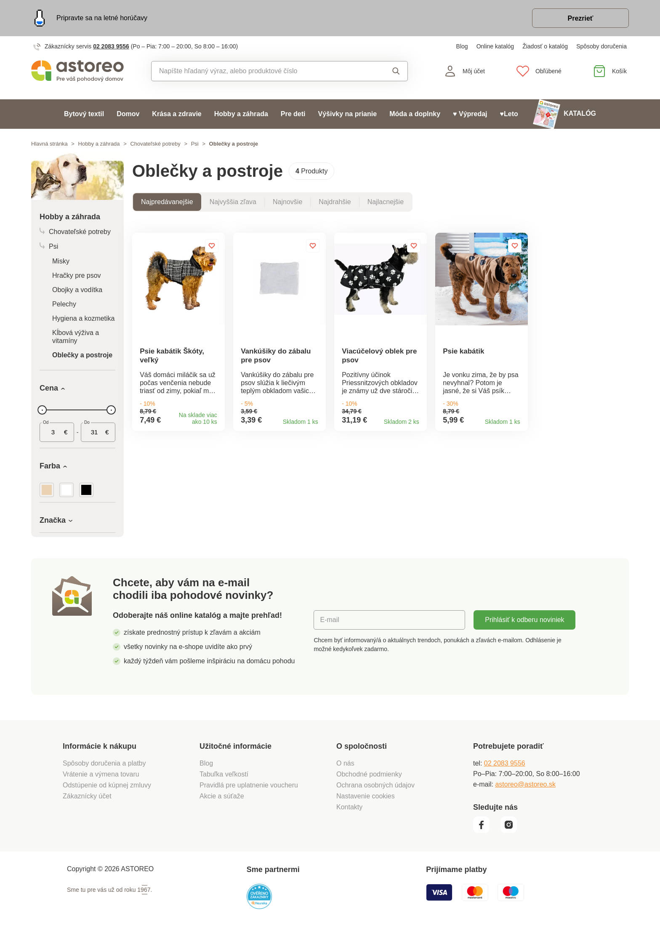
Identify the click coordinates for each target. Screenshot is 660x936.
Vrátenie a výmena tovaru (101, 774)
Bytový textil (84, 113)
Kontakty (349, 807)
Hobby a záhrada (241, 113)
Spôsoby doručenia (601, 46)
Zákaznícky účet (87, 796)
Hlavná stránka (49, 144)
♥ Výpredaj (470, 113)
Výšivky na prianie (347, 113)
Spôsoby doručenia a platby (104, 763)
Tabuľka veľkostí (224, 774)
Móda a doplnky (414, 113)
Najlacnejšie (385, 201)
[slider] (42, 410)
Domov (128, 113)
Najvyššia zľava (233, 201)
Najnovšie (287, 201)
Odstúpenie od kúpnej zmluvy (107, 785)
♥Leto (509, 113)
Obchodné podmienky (369, 774)
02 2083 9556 (111, 46)
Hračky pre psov (76, 275)
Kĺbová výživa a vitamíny (75, 336)
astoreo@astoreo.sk (525, 784)
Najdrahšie (335, 201)
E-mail (329, 619)
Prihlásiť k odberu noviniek (524, 619)
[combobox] (260, 71)
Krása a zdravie (176, 113)
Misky (60, 261)
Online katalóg (495, 46)
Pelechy (64, 304)
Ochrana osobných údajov (375, 785)
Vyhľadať (396, 71)
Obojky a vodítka (77, 289)
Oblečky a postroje (82, 355)
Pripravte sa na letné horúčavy (101, 17)
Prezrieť (580, 18)
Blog (462, 46)
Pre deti (293, 113)
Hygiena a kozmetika (83, 318)
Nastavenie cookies (365, 796)
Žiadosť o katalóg (545, 46)
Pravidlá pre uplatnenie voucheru (249, 785)
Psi (195, 144)
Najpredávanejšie (167, 201)
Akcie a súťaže (222, 796)
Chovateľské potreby (155, 144)
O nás (345, 763)
